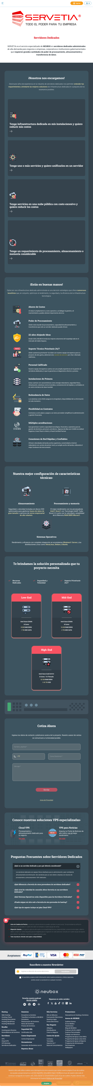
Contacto (50, 1039)
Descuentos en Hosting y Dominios (76, 1015)
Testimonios (69, 1026)
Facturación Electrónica (55, 1017)
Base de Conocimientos (54, 1045)
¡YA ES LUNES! (31, 1000)
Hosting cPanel (7, 1017)
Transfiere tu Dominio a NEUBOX (32, 1017)
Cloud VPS (5, 1041)
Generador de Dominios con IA (31, 1045)
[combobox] (17, 756)
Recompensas (70, 1045)
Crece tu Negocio (52, 1032)
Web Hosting (6, 1015)
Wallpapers (69, 1047)
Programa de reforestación (74, 1043)
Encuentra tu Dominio (28, 1015)
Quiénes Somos (70, 1021)
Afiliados (50, 1028)
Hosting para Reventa (9, 1030)
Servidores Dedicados (9, 1045)
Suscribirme (65, 971)
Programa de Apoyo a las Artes (75, 1039)
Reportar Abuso (27, 1048)
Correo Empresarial (27, 1039)
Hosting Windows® (8, 1024)
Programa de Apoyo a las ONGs (75, 1037)
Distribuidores (51, 1030)
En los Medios (69, 1024)
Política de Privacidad (54, 1078)
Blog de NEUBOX (71, 1028)
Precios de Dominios (28, 1026)
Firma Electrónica (52, 1021)
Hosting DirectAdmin (9, 1019)
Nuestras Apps (52, 1019)
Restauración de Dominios (30, 1021)
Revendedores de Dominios (11, 1032)
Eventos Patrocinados (72, 1032)
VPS (3, 1039)
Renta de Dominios (27, 1024)
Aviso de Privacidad (46, 800)
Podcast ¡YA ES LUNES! (73, 1030)
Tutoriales (50, 1041)
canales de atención (60, 355)
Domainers (25, 1019)
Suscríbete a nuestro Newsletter (46, 965)
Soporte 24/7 (51, 1043)
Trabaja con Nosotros (72, 1034)
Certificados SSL (26, 1032)
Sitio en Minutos (52, 1015)
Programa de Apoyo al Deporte (75, 1041)
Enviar (46, 790)
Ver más (22, 838)
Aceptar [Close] (46, 1083)
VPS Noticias (6, 1043)
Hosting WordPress (8, 1021)
